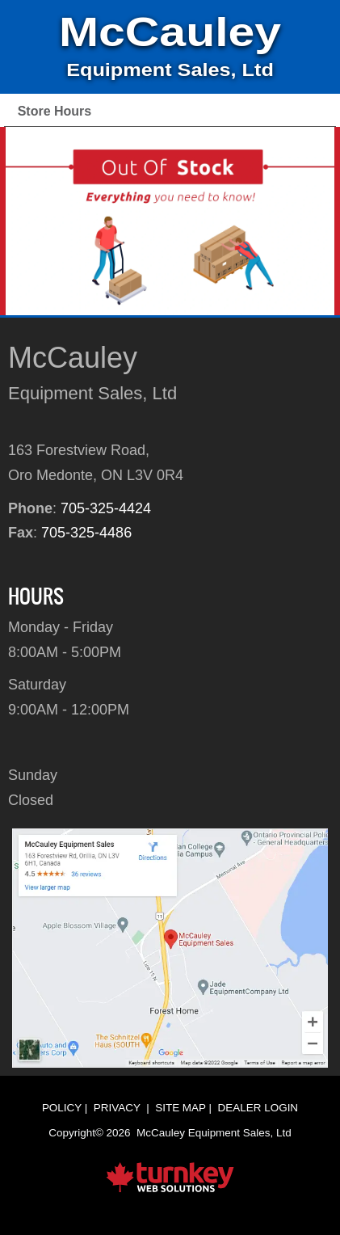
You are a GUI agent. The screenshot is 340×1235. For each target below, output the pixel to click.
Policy (62, 1108)
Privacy (117, 1108)
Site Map (180, 1108)
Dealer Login (258, 1108)
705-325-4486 (86, 533)
